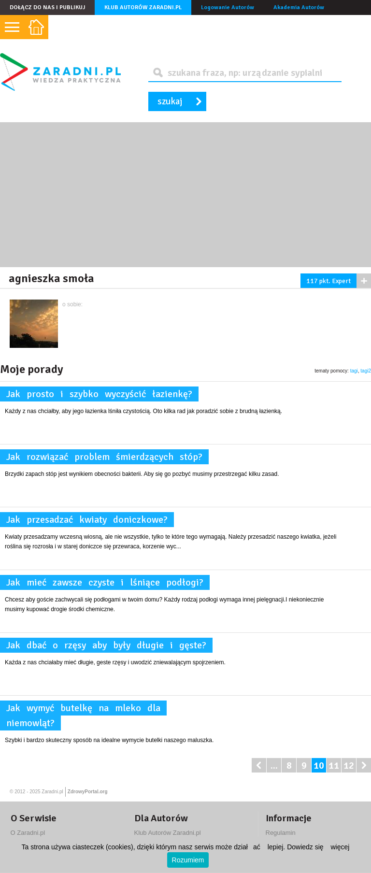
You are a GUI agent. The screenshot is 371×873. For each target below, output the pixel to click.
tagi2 (365, 370)
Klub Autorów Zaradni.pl (143, 7)
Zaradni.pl (52, 791)
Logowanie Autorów (227, 7)
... (274, 765)
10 (319, 765)
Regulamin (281, 832)
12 (348, 765)
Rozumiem (188, 860)
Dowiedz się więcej (318, 847)
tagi (354, 370)
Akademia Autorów (298, 7)
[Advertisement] (185, 194)
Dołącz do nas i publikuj (47, 7)
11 (333, 765)
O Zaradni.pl (28, 832)
